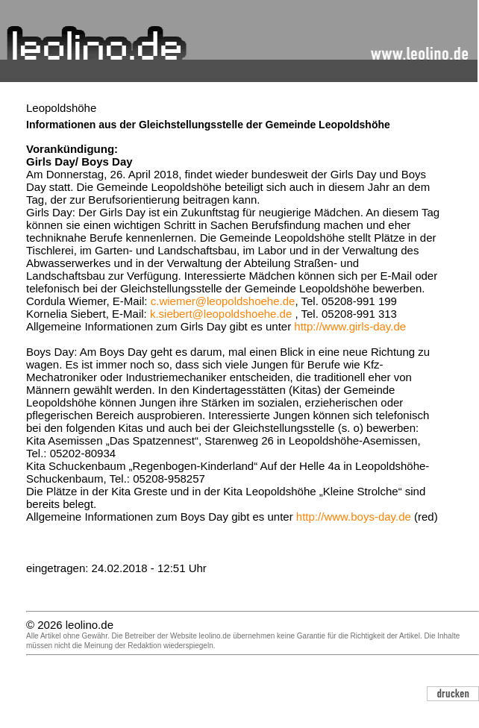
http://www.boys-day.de (353, 516)
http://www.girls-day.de (350, 326)
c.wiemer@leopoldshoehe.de (223, 301)
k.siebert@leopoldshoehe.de (221, 313)
